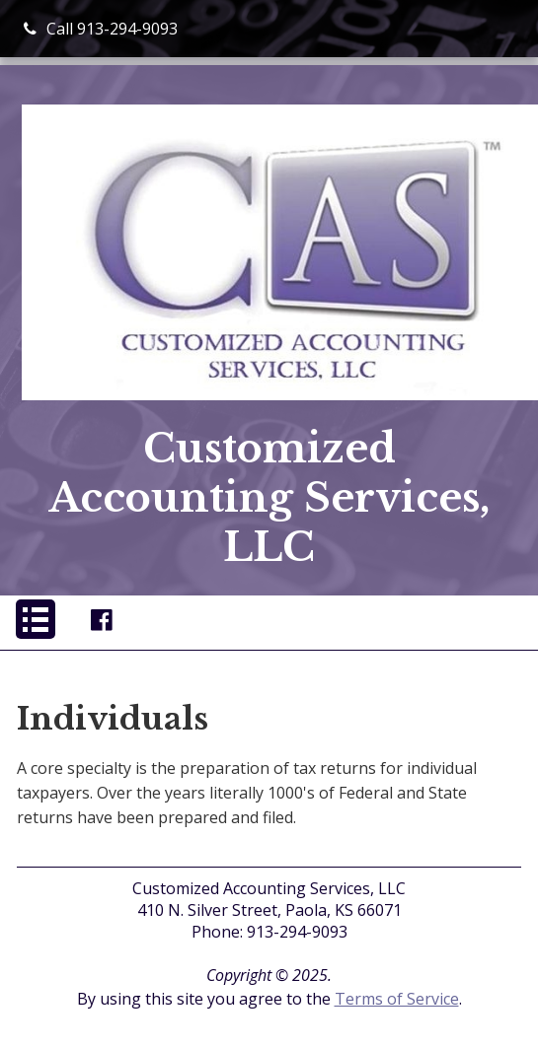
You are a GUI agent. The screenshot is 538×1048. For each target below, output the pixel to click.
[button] (35, 619)
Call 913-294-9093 (101, 28)
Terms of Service (397, 999)
